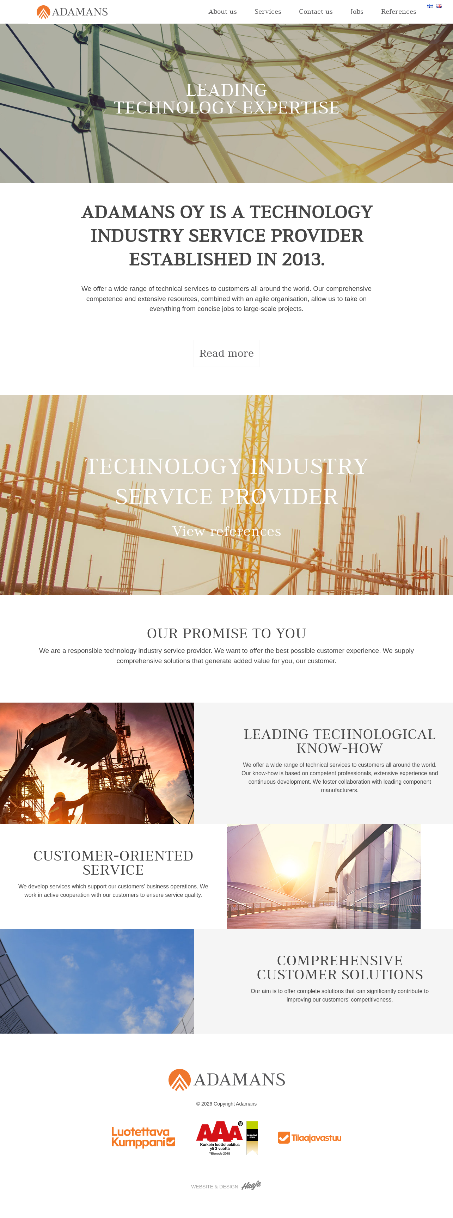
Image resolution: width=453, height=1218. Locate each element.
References (398, 11)
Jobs (356, 11)
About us (222, 11)
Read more (226, 353)
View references (226, 531)
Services (268, 11)
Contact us (316, 11)
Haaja (251, 1185)
